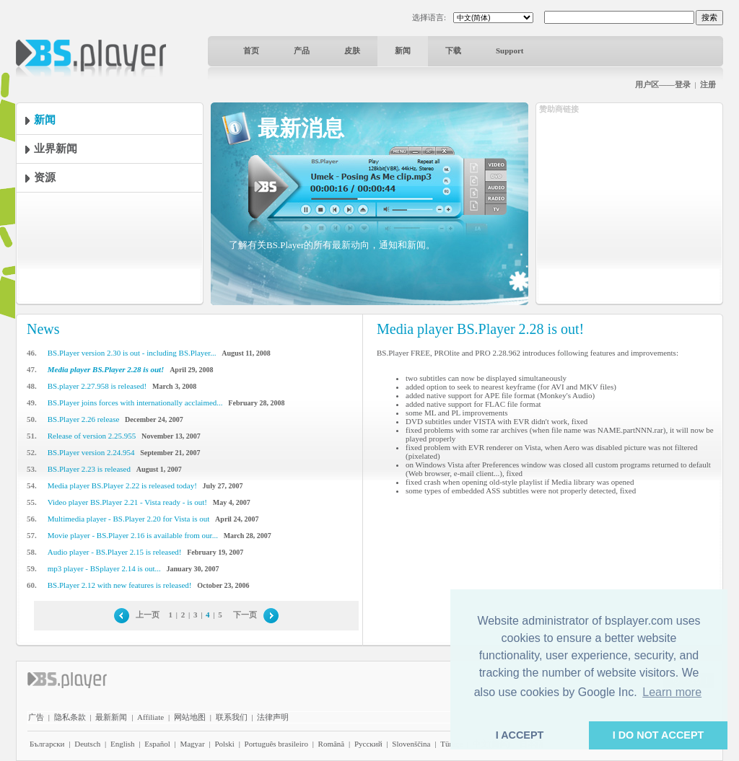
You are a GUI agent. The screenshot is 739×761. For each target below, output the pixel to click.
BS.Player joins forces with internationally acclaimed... (135, 402)
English (122, 743)
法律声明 (273, 717)
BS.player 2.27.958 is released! (97, 386)
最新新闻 (111, 717)
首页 (251, 50)
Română (331, 743)
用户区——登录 (663, 84)
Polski (224, 743)
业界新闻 (55, 148)
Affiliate (150, 717)
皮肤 (352, 50)
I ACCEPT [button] (520, 735)
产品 (302, 50)
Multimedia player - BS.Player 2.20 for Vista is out (129, 518)
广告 (36, 717)
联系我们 (232, 717)
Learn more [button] (671, 692)
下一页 (245, 614)
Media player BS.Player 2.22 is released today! (122, 485)
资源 (45, 177)
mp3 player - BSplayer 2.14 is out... (104, 568)
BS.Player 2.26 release (84, 419)
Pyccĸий (368, 743)
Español (157, 743)
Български (47, 743)
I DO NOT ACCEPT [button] (658, 735)
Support (510, 50)
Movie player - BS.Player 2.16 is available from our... (133, 535)
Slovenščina (411, 743)
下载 (453, 50)
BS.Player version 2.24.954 (91, 452)
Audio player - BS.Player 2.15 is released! (115, 551)
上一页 (147, 614)
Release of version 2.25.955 (92, 435)
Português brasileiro (276, 743)
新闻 (403, 50)
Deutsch (87, 743)
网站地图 (190, 717)
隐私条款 (70, 717)
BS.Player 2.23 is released (89, 469)
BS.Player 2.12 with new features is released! (120, 585)
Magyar (192, 743)
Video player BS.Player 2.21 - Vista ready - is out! (127, 502)
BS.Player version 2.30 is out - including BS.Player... (132, 352)
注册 (708, 84)
